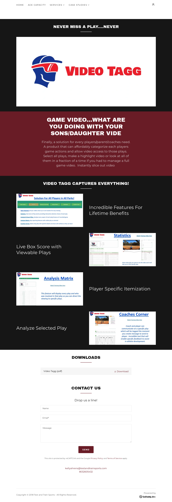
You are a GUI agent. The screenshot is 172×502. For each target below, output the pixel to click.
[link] (86, 371)
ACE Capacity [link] (37, 5)
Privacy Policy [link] (97, 458)
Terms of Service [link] (114, 458)
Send (85, 449)
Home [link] (20, 5)
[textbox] (86, 408)
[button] (57, 5)
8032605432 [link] (86, 471)
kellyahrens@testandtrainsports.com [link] (86, 468)
